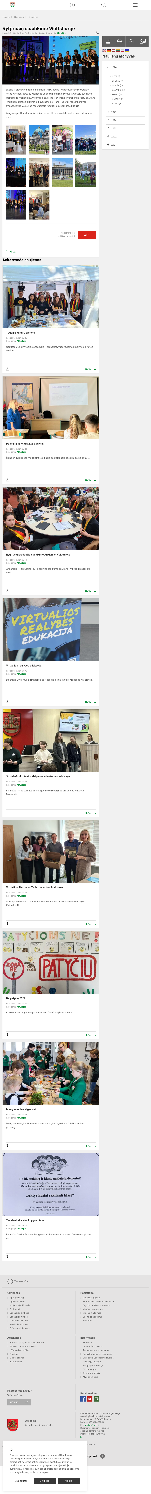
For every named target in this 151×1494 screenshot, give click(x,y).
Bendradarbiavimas (19, 1324)
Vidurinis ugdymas (91, 1297)
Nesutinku (45, 1481)
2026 (114, 67)
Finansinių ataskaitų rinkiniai (23, 1346)
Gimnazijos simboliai (19, 1313)
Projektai (14, 1354)
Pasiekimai (15, 1309)
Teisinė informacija (91, 1373)
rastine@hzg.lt (92, 1425)
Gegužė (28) (118, 85)
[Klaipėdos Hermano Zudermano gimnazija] (12, 4)
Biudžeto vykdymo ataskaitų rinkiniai (27, 1342)
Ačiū (87, 235)
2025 (114, 112)
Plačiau (88, 369)
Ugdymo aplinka (17, 1301)
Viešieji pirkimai (17, 1358)
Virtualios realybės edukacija (23, 665)
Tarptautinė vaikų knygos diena (25, 1220)
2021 (114, 144)
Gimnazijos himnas (19, 1317)
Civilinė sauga (89, 1369)
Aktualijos (33, 17)
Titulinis (6, 17)
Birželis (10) (118, 81)
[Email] (96, 1399)
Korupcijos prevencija (93, 1365)
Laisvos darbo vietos (93, 1346)
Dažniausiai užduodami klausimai (98, 1358)
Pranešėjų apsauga (92, 1361)
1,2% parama (16, 1361)
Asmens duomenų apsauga (96, 1350)
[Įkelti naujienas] (41, 5)
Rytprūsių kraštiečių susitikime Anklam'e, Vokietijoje (38, 554)
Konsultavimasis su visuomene (97, 1354)
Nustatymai (21, 1481)
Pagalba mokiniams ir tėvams (96, 1305)
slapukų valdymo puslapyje (35, 1472)
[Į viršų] (102, 1456)
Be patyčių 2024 (15, 998)
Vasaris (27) (118, 99)
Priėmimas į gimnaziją (20, 1328)
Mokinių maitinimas (92, 1313)
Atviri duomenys (90, 1377)
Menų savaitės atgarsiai (21, 1109)
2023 (114, 128)
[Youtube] (89, 1399)
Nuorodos (87, 1342)
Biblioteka (87, 1320)
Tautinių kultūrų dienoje (20, 332)
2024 (114, 120)
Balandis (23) (118, 90)
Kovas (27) (117, 94)
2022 (114, 136)
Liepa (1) (116, 76)
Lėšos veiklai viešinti (19, 1350)
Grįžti (13, 251)
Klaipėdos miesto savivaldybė (39, 1425)
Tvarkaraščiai (17, 1281)
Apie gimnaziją (17, 1297)
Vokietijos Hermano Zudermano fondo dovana (34, 887)
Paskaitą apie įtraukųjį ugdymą (25, 443)
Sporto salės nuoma (92, 1317)
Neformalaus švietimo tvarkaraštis (99, 1301)
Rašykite (14, 1402)
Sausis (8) (117, 104)
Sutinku (69, 1481)
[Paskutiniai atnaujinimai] (72, 5)
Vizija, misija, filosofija (20, 1305)
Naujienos (19, 17)
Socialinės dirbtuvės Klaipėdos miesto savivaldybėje (38, 776)
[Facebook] (83, 1399)
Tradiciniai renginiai (19, 1320)
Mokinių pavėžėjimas (93, 1309)
